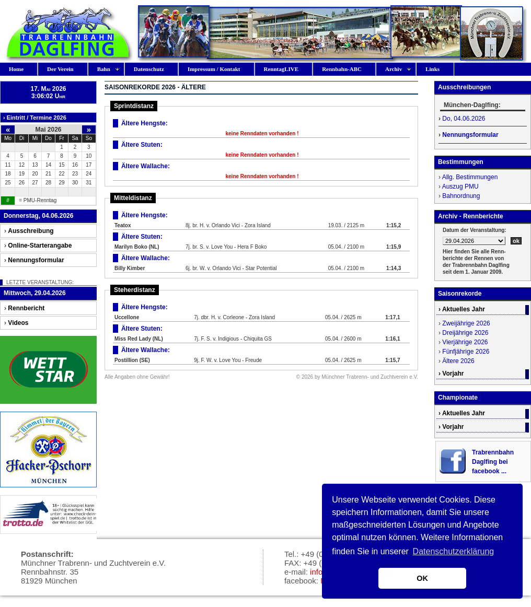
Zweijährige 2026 (466, 323)
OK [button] (422, 578)
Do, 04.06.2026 (463, 118)
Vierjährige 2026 (465, 342)
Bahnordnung (461, 196)
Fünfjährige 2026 (465, 351)
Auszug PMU (460, 186)
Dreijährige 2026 (465, 332)
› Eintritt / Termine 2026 (34, 117)
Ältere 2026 (458, 361)
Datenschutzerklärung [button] (453, 551)
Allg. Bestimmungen (470, 177)
